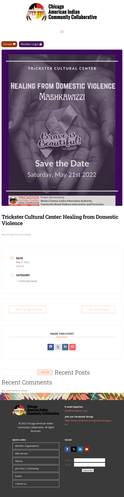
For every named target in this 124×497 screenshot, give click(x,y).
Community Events (26, 281)
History (18, 461)
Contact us (20, 483)
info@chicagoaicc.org (76, 410)
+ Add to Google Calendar (28, 309)
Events (18, 476)
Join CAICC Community (27, 468)
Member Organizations (27, 445)
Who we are (21, 453)
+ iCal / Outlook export (98, 309)
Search (45, 372)
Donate (7, 44)
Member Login (30, 44)
